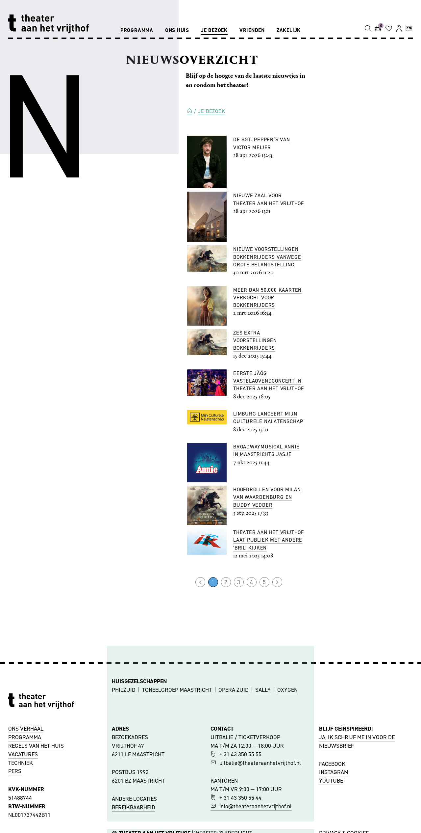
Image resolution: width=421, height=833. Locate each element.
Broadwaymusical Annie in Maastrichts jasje (266, 450)
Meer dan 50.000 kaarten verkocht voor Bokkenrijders (267, 297)
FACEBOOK (332, 764)
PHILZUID (124, 690)
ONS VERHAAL (25, 729)
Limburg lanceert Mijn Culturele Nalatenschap (268, 417)
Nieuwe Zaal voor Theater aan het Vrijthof (268, 199)
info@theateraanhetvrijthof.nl (251, 806)
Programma (136, 30)
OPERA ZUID (233, 690)
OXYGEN (287, 690)
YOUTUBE (331, 781)
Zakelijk (289, 30)
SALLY (263, 690)
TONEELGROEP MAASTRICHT (177, 690)
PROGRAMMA (24, 737)
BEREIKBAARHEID (133, 807)
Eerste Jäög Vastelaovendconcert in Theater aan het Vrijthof (268, 381)
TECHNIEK (20, 763)
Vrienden (252, 30)
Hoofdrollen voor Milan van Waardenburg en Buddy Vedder (267, 497)
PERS (14, 771)
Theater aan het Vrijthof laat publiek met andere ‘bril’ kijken (268, 540)
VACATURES (23, 754)
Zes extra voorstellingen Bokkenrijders (255, 340)
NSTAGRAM (334, 772)
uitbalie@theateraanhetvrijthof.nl (255, 763)
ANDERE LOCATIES (134, 799)
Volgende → (277, 582)
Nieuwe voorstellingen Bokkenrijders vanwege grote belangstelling (267, 257)
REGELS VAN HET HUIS (36, 746)
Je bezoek (214, 30)
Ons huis (177, 30)
